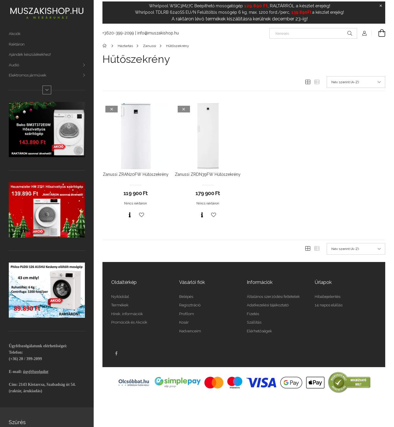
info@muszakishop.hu (158, 33)
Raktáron (17, 44)
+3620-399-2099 (118, 33)
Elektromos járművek (27, 75)
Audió (14, 65)
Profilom (186, 314)
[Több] (46, 90)
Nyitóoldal (120, 296)
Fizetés (253, 314)
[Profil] (364, 33)
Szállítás (254, 322)
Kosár (184, 322)
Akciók (14, 34)
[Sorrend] (356, 82)
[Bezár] (380, 5)
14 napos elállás (328, 305)
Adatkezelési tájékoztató (268, 305)
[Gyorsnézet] (130, 215)
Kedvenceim (190, 331)
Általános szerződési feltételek (273, 296)
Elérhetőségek (259, 331)
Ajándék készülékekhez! (30, 54)
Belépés (186, 296)
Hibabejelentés (327, 296)
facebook (116, 353)
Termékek (120, 305)
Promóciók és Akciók (129, 322)
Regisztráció (190, 305)
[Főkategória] (105, 46)
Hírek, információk (127, 314)
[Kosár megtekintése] (378, 33)
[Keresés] (313, 33)
